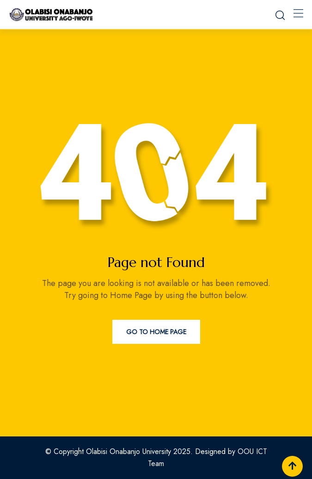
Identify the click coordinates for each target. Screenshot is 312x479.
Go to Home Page (156, 331)
